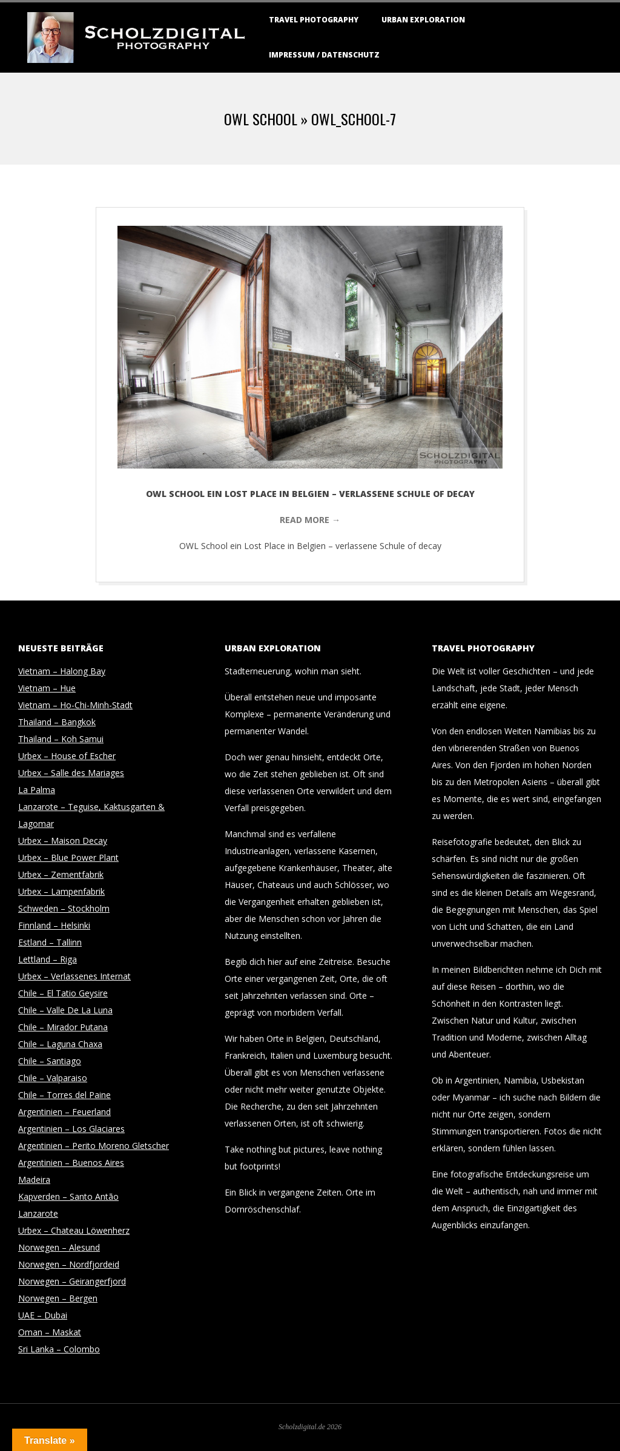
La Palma (36, 789)
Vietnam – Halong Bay (61, 671)
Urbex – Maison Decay (62, 840)
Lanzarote (38, 1213)
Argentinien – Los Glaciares (71, 1128)
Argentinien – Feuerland (64, 1111)
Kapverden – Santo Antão (68, 1196)
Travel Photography (313, 20)
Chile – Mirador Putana (63, 1027)
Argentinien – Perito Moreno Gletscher (93, 1145)
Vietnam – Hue (47, 688)
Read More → (310, 519)
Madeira (34, 1179)
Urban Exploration (423, 20)
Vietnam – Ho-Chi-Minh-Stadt (75, 705)
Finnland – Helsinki (54, 925)
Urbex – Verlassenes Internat (74, 976)
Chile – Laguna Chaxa (60, 1044)
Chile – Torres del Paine (64, 1095)
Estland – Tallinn (50, 942)
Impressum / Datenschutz (324, 55)
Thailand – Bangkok (57, 722)
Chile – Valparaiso (52, 1078)
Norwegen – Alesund (59, 1247)
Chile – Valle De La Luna (65, 1010)
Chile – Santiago (49, 1061)
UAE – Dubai (42, 1315)
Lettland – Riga (47, 959)
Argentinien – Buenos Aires (71, 1162)
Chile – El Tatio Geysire (63, 993)
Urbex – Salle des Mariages (71, 772)
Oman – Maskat (49, 1332)
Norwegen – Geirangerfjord (72, 1281)
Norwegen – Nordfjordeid (68, 1264)
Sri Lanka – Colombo (59, 1349)
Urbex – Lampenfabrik (61, 891)
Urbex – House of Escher (67, 756)
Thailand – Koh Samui (61, 739)
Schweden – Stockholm (64, 908)
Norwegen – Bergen (57, 1298)
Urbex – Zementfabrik (61, 874)
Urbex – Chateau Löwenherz (74, 1230)
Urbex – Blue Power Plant (68, 857)
